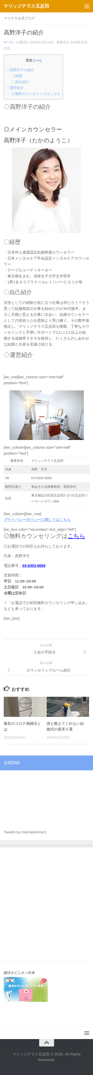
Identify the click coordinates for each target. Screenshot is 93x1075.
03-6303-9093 (33, 565)
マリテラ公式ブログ (19, 18)
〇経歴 (17, 76)
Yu (11, 42)
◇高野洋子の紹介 (20, 70)
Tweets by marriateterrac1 (25, 832)
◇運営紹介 (15, 88)
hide (37, 60)
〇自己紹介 (20, 82)
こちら (76, 536)
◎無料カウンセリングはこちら (36, 94)
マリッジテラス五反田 (26, 6)
